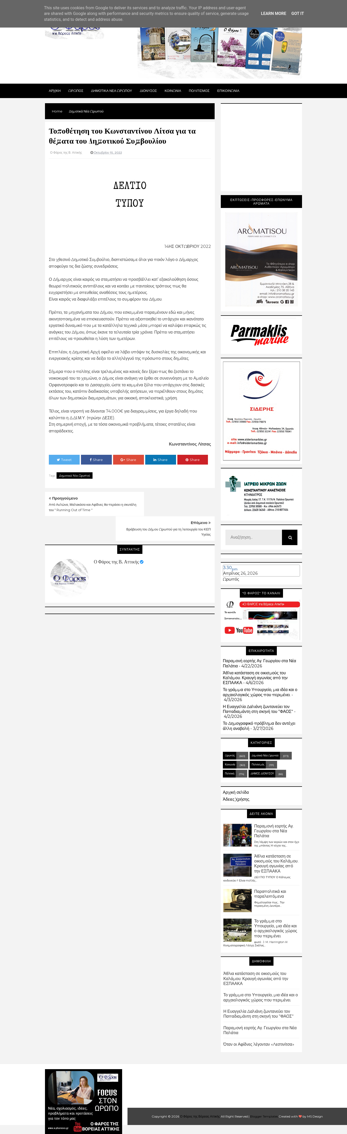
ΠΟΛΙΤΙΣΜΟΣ (199, 91)
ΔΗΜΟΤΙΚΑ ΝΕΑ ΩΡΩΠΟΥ (111, 91)
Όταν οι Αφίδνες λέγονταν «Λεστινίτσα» (258, 1044)
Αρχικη (55, 91)
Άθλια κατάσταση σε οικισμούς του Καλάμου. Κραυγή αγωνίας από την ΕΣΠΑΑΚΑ (255, 677)
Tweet (64, 460)
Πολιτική (229, 773)
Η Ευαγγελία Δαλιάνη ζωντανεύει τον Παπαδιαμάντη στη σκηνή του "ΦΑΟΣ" (258, 709)
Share (96, 460)
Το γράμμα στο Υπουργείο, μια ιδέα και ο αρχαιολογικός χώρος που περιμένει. (260, 692)
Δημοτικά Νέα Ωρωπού (74, 475)
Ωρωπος (75, 91)
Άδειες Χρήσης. (236, 799)
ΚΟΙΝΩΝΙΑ (173, 91)
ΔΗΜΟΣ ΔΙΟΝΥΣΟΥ (262, 773)
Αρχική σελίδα (236, 792)
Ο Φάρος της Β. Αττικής (116, 537)
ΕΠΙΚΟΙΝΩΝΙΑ (228, 91)
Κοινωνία (230, 764)
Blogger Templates (264, 1116)
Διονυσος (148, 91)
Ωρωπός (231, 579)
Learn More (273, 13)
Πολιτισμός (258, 764)
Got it (297, 13)
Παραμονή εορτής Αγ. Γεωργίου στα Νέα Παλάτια (274, 831)
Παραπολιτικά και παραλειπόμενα (270, 894)
